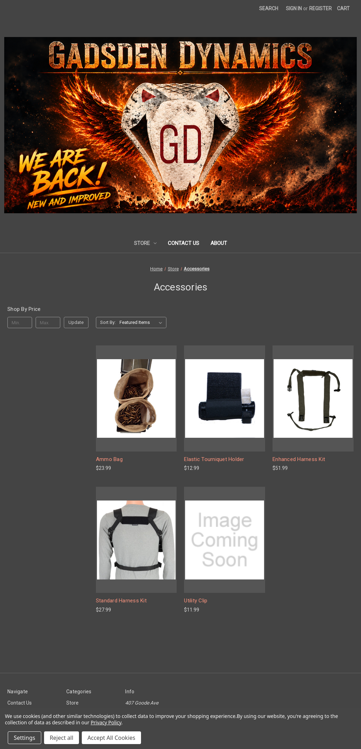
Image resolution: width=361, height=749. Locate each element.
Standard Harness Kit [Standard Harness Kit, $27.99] (121, 600)
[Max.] (48, 322)
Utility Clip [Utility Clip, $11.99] (195, 600)
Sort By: (108, 322)
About (218, 243)
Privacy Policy (106, 722)
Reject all (61, 738)
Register (320, 8)
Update (76, 322)
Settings (24, 738)
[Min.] (19, 322)
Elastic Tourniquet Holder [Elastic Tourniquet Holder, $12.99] (214, 459)
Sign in (294, 8)
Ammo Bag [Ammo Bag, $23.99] (109, 459)
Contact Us (183, 243)
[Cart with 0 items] (343, 8)
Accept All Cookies (111, 738)
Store (145, 243)
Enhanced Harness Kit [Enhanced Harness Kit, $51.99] (299, 459)
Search (268, 8)
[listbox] (142, 322)
